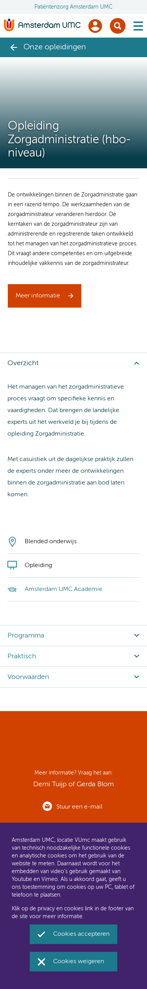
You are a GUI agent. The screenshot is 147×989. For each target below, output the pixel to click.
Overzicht (23, 363)
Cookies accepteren (81, 934)
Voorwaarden (28, 677)
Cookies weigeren (78, 961)
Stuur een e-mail (79, 807)
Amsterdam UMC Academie (63, 589)
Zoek (117, 26)
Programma (25, 635)
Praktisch (21, 656)
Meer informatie (38, 296)
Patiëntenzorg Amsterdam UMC (73, 7)
